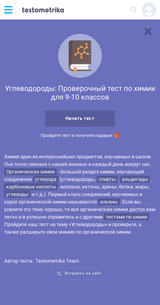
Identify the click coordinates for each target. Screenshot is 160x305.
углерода (45, 179)
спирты (107, 179)
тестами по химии (126, 217)
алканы (109, 202)
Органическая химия (30, 172)
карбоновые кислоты (31, 187)
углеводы (17, 194)
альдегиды (135, 179)
